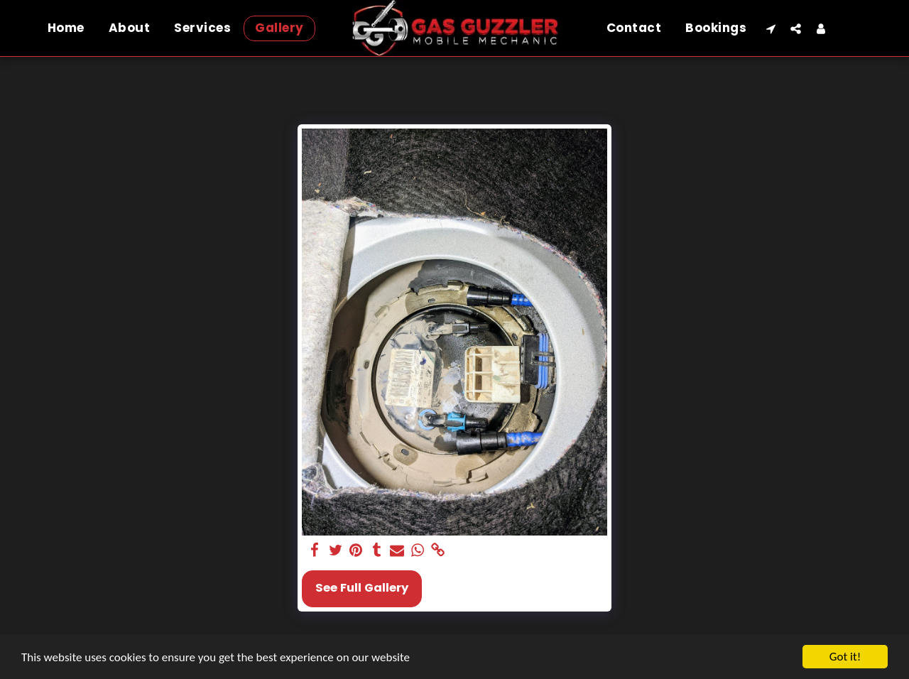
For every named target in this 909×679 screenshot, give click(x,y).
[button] (771, 28)
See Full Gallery (361, 588)
